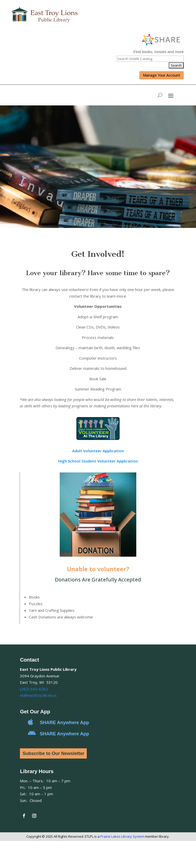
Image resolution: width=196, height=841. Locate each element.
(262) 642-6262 (34, 688)
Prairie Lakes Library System (122, 836)
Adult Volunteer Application (98, 450)
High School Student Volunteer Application (98, 461)
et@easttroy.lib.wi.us (38, 695)
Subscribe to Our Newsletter (53, 753)
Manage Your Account (161, 75)
